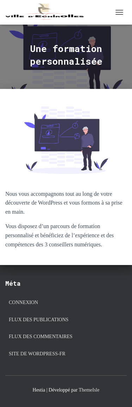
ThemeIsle (88, 390)
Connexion (23, 302)
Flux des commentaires (41, 336)
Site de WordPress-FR (37, 353)
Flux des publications (39, 319)
